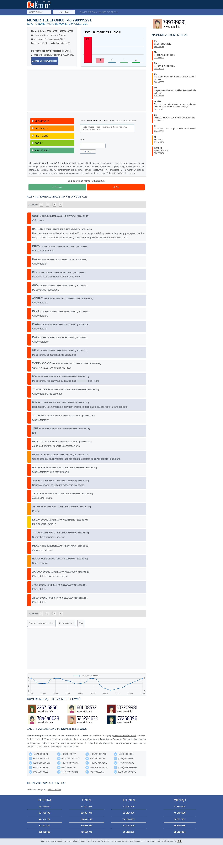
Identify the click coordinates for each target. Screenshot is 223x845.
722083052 (159, 120)
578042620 (128, 825)
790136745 (86, 832)
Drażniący (40, 128)
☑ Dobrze (57, 187)
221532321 (159, 57)
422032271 (44, 819)
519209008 (180, 806)
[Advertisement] (86, 90)
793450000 (44, 806)
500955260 (86, 825)
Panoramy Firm (120, 739)
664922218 (86, 819)
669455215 (159, 109)
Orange (80, 743)
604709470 (44, 813)
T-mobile (98, 743)
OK (179, 841)
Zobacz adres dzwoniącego (44, 61)
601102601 (128, 832)
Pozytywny (40, 150)
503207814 (44, 825)
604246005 (159, 68)
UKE (113, 173)
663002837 (159, 82)
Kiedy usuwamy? (66, 623)
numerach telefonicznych (124, 735)
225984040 (86, 813)
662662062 (44, 832)
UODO (120, 173)
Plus (87, 743)
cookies (60, 841)
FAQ (81, 623)
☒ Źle (116, 187)
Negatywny (40, 121)
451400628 (180, 813)
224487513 (159, 131)
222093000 (128, 806)
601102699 (86, 806)
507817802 (180, 819)
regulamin (130, 120)
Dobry (37, 143)
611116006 (128, 813)
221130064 (180, 832)
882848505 (128, 819)
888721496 (159, 153)
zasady (118, 120)
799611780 (159, 142)
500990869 (180, 825)
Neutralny (40, 136)
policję (133, 173)
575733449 (159, 95)
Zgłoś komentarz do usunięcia (41, 623)
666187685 (159, 46)
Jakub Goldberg (55, 789)
